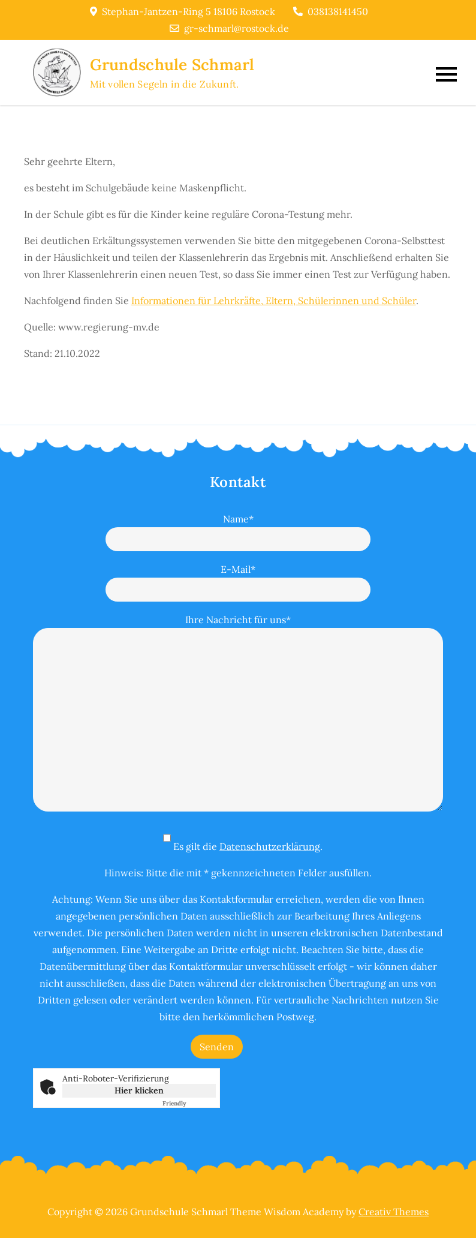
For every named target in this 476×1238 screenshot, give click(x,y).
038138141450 (330, 11)
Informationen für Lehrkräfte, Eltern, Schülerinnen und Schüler (273, 301)
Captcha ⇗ (189, 1103)
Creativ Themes (393, 1212)
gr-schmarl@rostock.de (229, 28)
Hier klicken (139, 1090)
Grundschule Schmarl (172, 64)
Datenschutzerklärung (269, 846)
